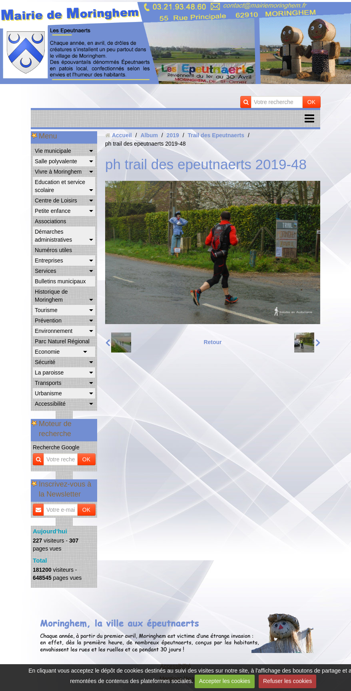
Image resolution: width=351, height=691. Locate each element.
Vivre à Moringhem (58, 171)
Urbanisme (48, 393)
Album (149, 135)
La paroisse (49, 372)
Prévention (48, 320)
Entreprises (49, 260)
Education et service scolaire (60, 186)
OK (311, 102)
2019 (173, 135)
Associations (50, 221)
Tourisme (46, 310)
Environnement (53, 331)
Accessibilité (50, 404)
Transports (48, 383)
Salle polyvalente (56, 161)
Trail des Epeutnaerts (215, 135)
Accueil (122, 135)
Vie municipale (53, 151)
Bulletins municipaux (60, 281)
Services (45, 271)
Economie (47, 352)
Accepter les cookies (224, 681)
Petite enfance (53, 211)
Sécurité (45, 362)
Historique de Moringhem (51, 295)
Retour (212, 342)
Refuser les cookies (287, 681)
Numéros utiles (53, 250)
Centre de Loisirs (56, 200)
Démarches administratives (53, 235)
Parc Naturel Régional (62, 341)
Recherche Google (56, 447)
